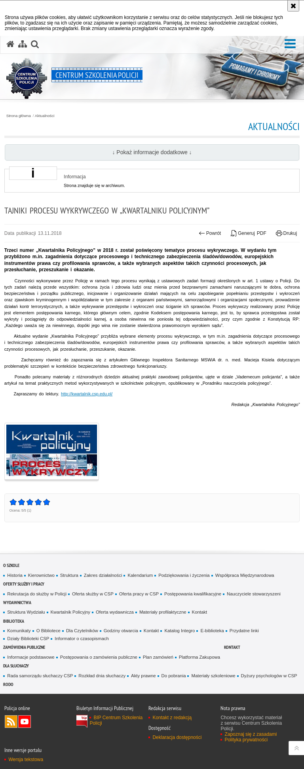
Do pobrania (174, 675)
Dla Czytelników (82, 630)
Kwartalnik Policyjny (70, 612)
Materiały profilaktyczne (162, 612)
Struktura (69, 575)
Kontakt (199, 612)
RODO (8, 684)
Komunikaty (18, 630)
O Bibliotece (48, 630)
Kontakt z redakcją (172, 717)
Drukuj (286, 233)
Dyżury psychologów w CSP (269, 675)
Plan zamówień (158, 657)
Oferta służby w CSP (93, 593)
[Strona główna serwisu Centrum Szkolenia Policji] (10, 44)
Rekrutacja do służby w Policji (36, 593)
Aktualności (45, 116)
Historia (15, 575)
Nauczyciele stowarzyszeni (254, 593)
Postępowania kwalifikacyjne (192, 593)
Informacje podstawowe (30, 657)
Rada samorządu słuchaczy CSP (40, 675)
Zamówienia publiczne (24, 647)
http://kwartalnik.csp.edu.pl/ (86, 393)
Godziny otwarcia (121, 630)
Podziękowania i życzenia (183, 575)
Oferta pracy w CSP (139, 593)
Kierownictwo (41, 575)
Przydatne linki (244, 630)
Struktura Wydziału (26, 612)
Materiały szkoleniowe (213, 675)
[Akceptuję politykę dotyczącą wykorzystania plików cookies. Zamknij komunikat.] (293, 5)
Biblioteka (13, 621)
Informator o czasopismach (81, 638)
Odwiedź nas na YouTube (24, 721)
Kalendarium (140, 575)
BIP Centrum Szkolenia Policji (115, 720)
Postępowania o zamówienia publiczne (98, 657)
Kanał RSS (11, 721)
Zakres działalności (103, 575)
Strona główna (18, 116)
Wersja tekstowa (25, 759)
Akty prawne (143, 675)
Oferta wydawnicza (115, 612)
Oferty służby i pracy (23, 584)
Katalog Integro (179, 630)
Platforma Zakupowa (199, 657)
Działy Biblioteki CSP (28, 638)
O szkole (11, 565)
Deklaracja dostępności (176, 737)
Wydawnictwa (17, 602)
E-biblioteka (212, 630)
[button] (290, 44)
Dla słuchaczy (16, 666)
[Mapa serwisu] (22, 44)
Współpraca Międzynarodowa (244, 575)
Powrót (210, 233)
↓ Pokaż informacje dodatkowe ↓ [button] (152, 152)
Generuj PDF (248, 233)
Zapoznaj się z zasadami (250, 734)
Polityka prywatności (246, 740)
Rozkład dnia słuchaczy (101, 675)
